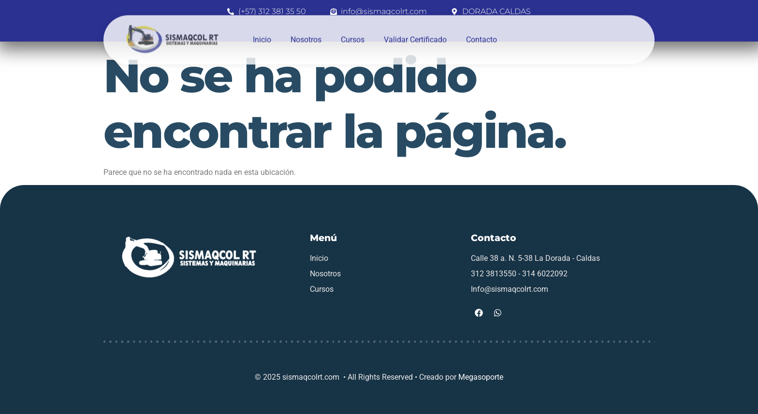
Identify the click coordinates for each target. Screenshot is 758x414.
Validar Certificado (415, 31)
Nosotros (306, 31)
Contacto (481, 31)
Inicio (262, 31)
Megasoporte (480, 377)
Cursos (352, 31)
